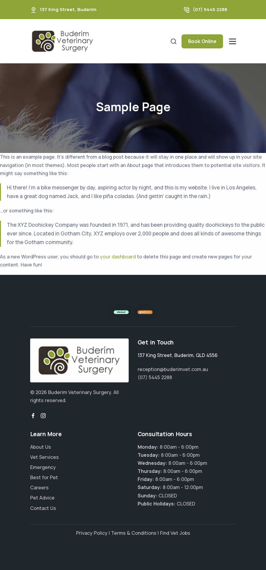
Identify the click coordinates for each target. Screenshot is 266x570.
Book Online (202, 41)
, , (178, 355)
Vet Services (44, 457)
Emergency (43, 467)
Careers (39, 487)
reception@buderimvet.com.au (173, 369)
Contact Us (43, 508)
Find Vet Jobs (175, 533)
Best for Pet (44, 477)
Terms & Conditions (133, 533)
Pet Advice (42, 497)
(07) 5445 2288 (210, 9)
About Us (40, 447)
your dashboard (118, 256)
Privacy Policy (91, 533)
